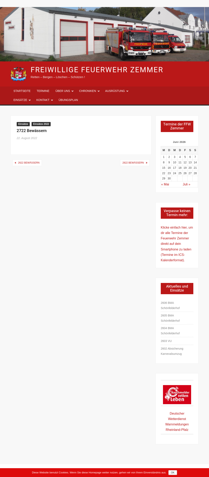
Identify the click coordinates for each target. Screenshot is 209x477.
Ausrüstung (115, 91)
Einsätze (20, 100)
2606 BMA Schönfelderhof (170, 305)
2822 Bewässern (133, 162)
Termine (43, 91)
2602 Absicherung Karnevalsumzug (172, 351)
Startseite (22, 91)
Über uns (62, 91)
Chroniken (87, 91)
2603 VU (166, 341)
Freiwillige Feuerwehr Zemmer (97, 70)
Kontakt (42, 100)
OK (172, 472)
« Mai (165, 184)
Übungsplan (68, 100)
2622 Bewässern (29, 162)
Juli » (186, 184)
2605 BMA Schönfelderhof (170, 318)
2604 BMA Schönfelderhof (170, 330)
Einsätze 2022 (41, 124)
